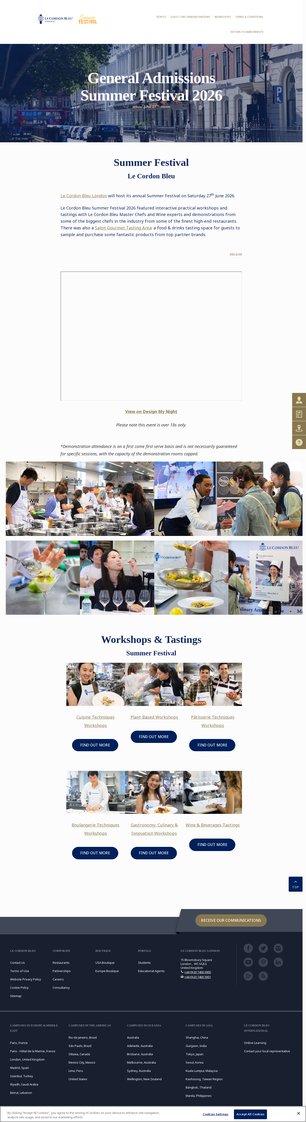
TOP (295, 884)
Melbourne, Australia (141, 1062)
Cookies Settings (215, 1114)
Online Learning (255, 1043)
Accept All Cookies (250, 1114)
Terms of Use (19, 971)
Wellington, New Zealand (144, 1079)
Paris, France (19, 1043)
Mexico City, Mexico (82, 1062)
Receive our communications (231, 920)
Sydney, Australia (139, 1071)
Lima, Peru (76, 1071)
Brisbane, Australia (140, 1054)
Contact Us (17, 963)
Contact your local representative (267, 1051)
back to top (236, 253)
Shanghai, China (197, 1037)
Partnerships (62, 971)
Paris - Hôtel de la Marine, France (32, 1051)
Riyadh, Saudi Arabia (24, 1084)
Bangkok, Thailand (199, 1087)
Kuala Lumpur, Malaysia (202, 1071)
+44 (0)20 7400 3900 (197, 972)
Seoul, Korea (194, 1062)
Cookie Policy (19, 987)
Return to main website (247, 31)
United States (78, 1079)
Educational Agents (151, 971)
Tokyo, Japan (194, 1054)
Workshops (223, 16)
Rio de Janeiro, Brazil (83, 1037)
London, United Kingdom (27, 1059)
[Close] (299, 1113)
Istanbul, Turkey (21, 1076)
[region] (153, 1114)
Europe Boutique (107, 971)
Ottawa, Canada (79, 1054)
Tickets (161, 16)
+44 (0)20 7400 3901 (197, 977)
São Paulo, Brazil (80, 1046)
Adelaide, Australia (140, 1046)
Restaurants (61, 963)
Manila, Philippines (199, 1096)
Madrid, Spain (19, 1068)
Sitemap (15, 996)
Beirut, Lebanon (21, 1093)
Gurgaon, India (196, 1046)
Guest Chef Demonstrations (190, 16)
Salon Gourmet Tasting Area (123, 228)
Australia (133, 1037)
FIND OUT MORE (95, 745)
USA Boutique (105, 963)
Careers (58, 979)
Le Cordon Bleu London (84, 195)
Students (144, 963)
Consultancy (61, 987)
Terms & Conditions (249, 16)
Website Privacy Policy (25, 979)
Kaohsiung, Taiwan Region (204, 1079)
